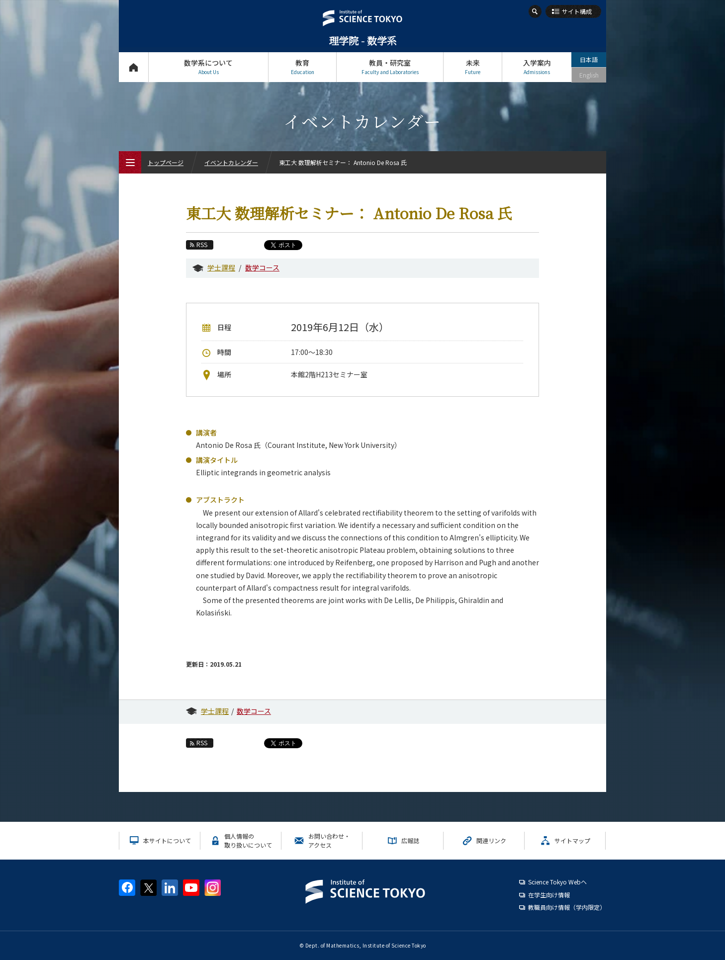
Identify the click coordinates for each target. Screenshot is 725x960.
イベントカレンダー (231, 162)
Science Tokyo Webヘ (557, 881)
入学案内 (536, 67)
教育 (302, 67)
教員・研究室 (390, 67)
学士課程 (221, 267)
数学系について (208, 67)
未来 (473, 67)
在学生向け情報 (549, 894)
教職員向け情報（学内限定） (567, 907)
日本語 (589, 59)
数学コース (262, 267)
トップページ (133, 67)
